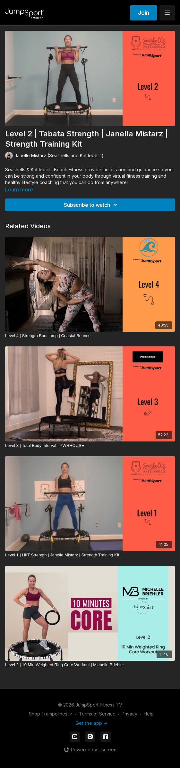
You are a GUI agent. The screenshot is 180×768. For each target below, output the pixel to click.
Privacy (129, 713)
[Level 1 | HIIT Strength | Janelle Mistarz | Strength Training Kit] (90, 555)
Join (143, 12)
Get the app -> (91, 723)
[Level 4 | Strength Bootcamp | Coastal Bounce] (90, 336)
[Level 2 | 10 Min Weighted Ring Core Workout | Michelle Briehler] (90, 665)
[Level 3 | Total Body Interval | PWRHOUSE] (90, 445)
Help (149, 713)
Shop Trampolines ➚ (51, 713)
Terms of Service (97, 713)
